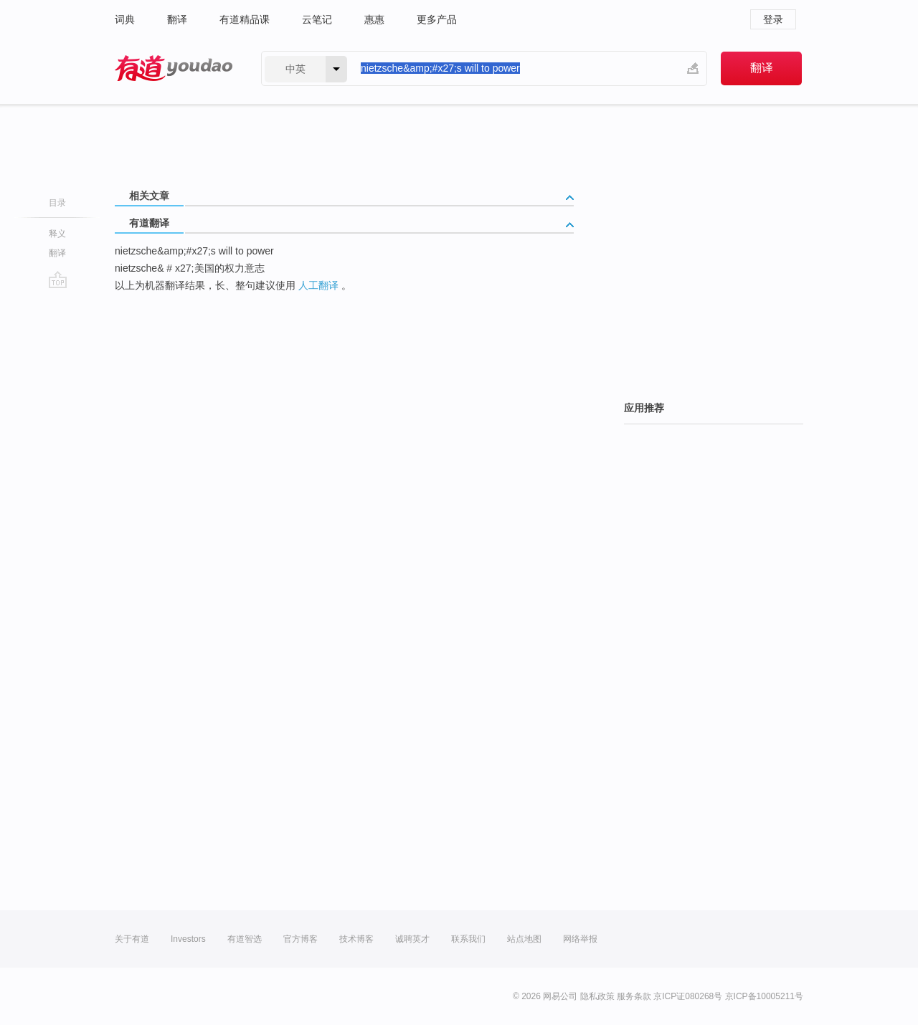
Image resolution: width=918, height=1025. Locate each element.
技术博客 (356, 939)
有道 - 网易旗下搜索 (173, 68)
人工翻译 (318, 285)
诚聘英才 (412, 939)
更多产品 (437, 19)
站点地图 (524, 939)
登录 (773, 19)
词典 (125, 19)
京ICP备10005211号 (764, 996)
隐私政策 (597, 996)
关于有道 (132, 939)
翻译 (177, 19)
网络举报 (580, 939)
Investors (188, 939)
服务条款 (634, 996)
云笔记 (317, 19)
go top (58, 279)
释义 (57, 234)
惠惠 (374, 19)
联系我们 (468, 939)
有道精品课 (244, 19)
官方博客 (300, 939)
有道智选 (244, 939)
